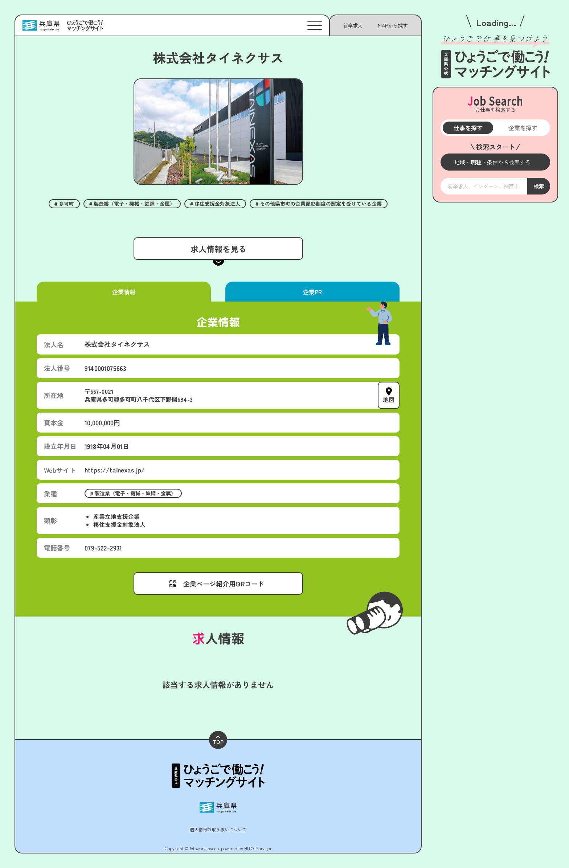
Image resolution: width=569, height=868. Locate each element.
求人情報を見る (218, 248)
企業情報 (123, 291)
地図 (388, 399)
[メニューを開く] (495, 162)
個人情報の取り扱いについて (218, 829)
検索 (538, 186)
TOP (218, 740)
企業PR (312, 291)
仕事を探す (467, 127)
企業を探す (522, 127)
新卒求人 (353, 25)
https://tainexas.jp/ (115, 469)
